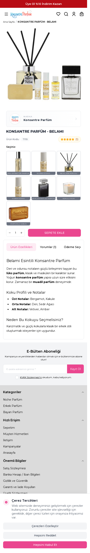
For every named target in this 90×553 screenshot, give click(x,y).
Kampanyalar (12, 446)
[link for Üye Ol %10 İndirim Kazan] (43, 4)
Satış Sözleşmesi (14, 468)
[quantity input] (15, 232)
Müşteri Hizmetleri (15, 434)
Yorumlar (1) (48, 247)
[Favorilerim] (58, 14)
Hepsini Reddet (45, 535)
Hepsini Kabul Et (45, 545)
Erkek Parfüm (12, 406)
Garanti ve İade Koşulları (19, 487)
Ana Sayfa (9, 21)
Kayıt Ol (75, 369)
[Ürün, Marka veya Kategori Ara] (66, 14)
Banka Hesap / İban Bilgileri (21, 474)
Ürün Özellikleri (21, 247)
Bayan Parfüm (13, 412)
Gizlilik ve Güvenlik (15, 481)
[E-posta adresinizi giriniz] (43, 369)
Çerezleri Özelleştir (45, 526)
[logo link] (25, 14)
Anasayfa (9, 452)
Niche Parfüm (12, 399)
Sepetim (9, 427)
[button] (18, 163)
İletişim (8, 440)
